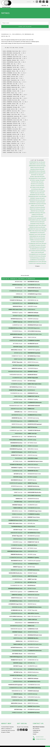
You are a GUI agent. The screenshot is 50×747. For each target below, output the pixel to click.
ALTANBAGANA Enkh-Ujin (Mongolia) (37, 158)
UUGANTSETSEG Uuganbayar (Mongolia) (37, 259)
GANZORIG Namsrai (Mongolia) (37, 207)
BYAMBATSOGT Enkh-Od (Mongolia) (37, 187)
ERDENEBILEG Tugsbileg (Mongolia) (37, 198)
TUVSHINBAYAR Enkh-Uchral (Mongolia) (37, 250)
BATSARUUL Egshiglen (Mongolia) (37, 176)
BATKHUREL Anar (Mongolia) (37, 171)
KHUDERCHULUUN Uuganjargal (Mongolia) (37, 214)
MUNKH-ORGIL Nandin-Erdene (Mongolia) (37, 227)
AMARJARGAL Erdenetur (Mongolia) (37, 160)
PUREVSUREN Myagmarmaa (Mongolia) (37, 243)
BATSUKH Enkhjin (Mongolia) (37, 178)
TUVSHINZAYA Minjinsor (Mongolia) (37, 254)
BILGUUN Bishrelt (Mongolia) (37, 185)
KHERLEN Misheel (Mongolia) (37, 212)
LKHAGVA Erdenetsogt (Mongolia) (37, 218)
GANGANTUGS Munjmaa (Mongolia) (37, 203)
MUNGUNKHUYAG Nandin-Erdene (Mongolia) (37, 225)
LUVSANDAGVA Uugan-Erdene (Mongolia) (37, 221)
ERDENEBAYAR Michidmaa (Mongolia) (37, 196)
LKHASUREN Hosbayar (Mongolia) (37, 220)
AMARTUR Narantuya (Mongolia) (37, 164)
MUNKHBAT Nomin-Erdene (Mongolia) (37, 230)
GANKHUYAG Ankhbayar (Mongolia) (37, 205)
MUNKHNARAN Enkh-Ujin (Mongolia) (37, 232)
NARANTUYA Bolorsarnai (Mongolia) (37, 234)
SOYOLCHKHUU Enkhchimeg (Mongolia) (37, 247)
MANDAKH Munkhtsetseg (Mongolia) (37, 223)
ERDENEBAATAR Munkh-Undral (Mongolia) (37, 192)
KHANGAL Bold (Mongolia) (37, 211)
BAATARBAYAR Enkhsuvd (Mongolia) (37, 167)
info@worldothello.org (39, 735)
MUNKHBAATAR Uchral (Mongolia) (37, 229)
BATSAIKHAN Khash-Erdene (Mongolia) (37, 174)
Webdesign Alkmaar (9, 744)
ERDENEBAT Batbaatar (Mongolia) (37, 194)
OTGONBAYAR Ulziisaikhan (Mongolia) (37, 241)
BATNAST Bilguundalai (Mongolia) (37, 173)
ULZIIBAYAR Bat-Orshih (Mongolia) (37, 256)
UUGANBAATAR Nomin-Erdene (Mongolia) (37, 258)
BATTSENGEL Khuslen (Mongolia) (37, 183)
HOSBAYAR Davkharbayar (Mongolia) (37, 209)
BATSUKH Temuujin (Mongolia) (37, 182)
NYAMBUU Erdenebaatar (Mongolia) (37, 236)
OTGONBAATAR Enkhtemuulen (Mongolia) (37, 239)
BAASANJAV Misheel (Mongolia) (37, 165)
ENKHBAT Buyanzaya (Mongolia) (37, 189)
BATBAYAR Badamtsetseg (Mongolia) (37, 169)
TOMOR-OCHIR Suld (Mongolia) (37, 249)
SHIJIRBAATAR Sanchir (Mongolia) (37, 245)
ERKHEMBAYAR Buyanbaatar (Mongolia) (37, 200)
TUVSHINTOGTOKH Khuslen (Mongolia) (37, 252)
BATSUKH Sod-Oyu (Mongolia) (37, 180)
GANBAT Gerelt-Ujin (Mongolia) (37, 202)
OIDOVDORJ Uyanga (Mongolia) (37, 238)
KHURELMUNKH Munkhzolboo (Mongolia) (37, 216)
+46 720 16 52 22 (38, 733)
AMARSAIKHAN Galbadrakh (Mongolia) (37, 162)
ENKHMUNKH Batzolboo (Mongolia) (37, 191)
